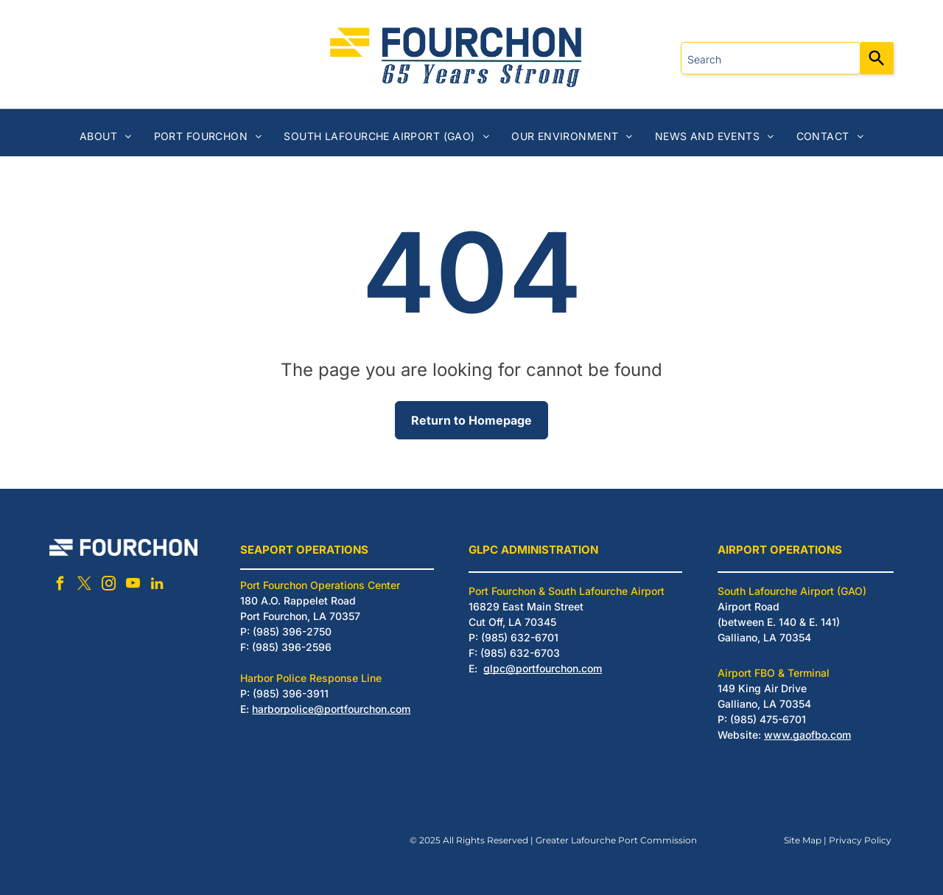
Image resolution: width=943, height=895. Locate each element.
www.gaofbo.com (807, 734)
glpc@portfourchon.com (542, 668)
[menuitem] (106, 136)
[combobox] (770, 58)
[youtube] (132, 586)
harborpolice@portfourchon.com (331, 709)
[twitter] (84, 586)
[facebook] (59, 586)
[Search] (877, 58)
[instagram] (108, 586)
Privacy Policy (860, 840)
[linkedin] (157, 586)
